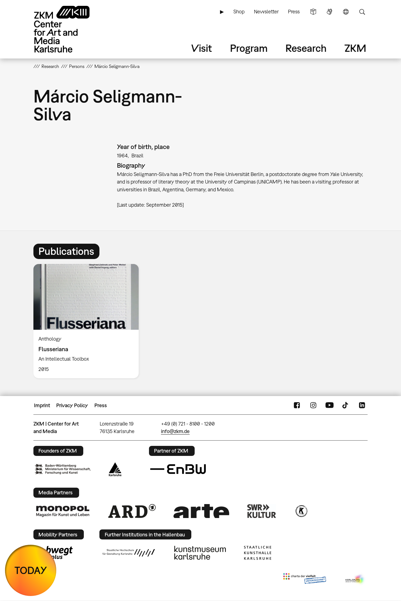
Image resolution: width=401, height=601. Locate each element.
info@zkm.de (175, 431)
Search (362, 11)
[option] (88, 321)
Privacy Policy (72, 405)
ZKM (355, 48)
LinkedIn (362, 405)
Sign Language (329, 11)
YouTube (329, 405)
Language (345, 11)
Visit (201, 48)
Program (249, 48)
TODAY (30, 570)
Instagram (313, 405)
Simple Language (313, 11)
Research (306, 48)
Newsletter (266, 11)
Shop (238, 11)
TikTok (345, 405)
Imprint (42, 405)
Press (294, 11)
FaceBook (296, 405)
